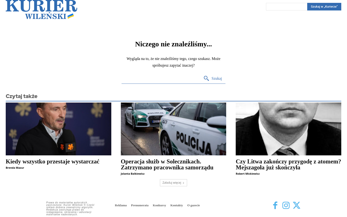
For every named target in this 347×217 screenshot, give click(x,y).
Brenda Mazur (15, 167)
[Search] (324, 6)
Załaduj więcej (174, 183)
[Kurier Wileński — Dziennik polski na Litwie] (41, 9)
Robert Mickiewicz (248, 173)
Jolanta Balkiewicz (133, 173)
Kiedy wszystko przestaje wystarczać (52, 161)
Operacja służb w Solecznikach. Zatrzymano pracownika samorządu (167, 164)
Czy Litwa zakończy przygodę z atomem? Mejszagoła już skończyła (288, 164)
